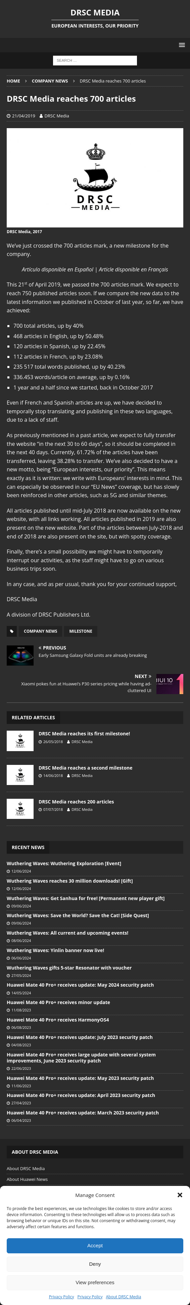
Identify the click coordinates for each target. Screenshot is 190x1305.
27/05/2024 (21, 975)
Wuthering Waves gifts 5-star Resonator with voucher (69, 967)
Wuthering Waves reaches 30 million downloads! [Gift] (70, 881)
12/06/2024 (21, 871)
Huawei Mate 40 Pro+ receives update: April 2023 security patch (81, 1095)
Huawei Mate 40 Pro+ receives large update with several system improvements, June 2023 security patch (81, 1057)
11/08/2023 (21, 1009)
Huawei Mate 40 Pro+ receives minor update (58, 1002)
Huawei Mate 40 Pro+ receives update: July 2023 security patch (80, 1037)
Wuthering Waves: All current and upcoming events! (67, 933)
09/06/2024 (21, 905)
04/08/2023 (21, 1044)
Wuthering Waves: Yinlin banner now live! (55, 950)
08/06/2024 (21, 940)
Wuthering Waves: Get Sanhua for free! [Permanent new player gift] (85, 898)
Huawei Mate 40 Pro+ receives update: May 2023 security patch (80, 1078)
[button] (180, 1195)
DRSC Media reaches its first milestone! (84, 733)
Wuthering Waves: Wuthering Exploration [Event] (64, 863)
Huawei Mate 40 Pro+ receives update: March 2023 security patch (83, 1112)
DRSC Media (56, 116)
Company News (40, 631)
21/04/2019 (23, 116)
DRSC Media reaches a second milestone (86, 768)
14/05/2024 (21, 992)
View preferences (95, 1282)
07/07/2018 (53, 809)
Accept (95, 1245)
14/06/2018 (53, 775)
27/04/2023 (21, 1102)
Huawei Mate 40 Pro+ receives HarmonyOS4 (58, 1019)
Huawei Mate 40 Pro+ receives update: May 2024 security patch (80, 985)
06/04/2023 (21, 1120)
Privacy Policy (61, 1297)
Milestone (80, 631)
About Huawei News (27, 1179)
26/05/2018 (53, 741)
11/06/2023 (21, 1085)
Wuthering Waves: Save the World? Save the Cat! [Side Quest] (78, 915)
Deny (95, 1264)
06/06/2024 (21, 957)
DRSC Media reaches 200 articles (76, 801)
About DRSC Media (123, 1297)
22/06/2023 (21, 1068)
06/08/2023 (21, 1027)
